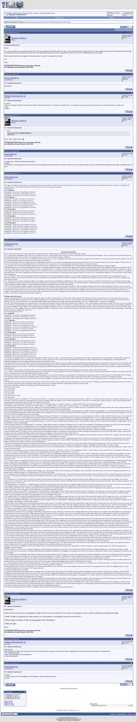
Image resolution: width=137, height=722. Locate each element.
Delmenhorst (10, 177)
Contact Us (113, 714)
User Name (110, 12)
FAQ (16, 17)
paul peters (9, 154)
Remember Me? (128, 13)
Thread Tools (119, 30)
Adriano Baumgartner (14, 96)
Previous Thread (64, 688)
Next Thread (73, 688)
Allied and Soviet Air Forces (48, 13)
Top (134, 714)
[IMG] (6, 703)
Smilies (6, 702)
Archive (130, 714)
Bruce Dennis (11, 78)
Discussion (36, 13)
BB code (7, 701)
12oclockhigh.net (122, 714)
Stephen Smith (17, 38)
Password (109, 15)
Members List (59, 17)
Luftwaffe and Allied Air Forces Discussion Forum (19, 13)
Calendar (111, 17)
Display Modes (128, 30)
